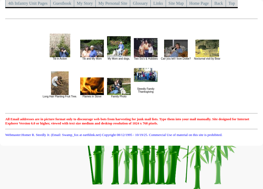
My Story (85, 3)
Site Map (176, 3)
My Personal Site (112, 3)
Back (218, 3)
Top (232, 3)
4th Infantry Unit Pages (28, 3)
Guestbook (62, 3)
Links (158, 3)
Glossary (140, 3)
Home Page (199, 3)
